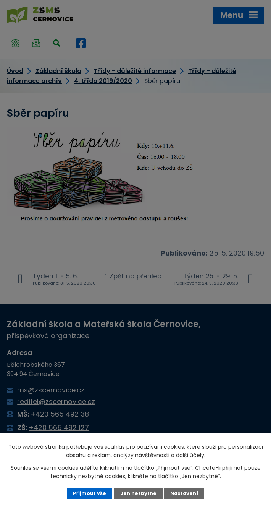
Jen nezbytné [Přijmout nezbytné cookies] (138, 493)
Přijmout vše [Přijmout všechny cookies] (89, 493)
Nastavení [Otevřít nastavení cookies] (184, 493)
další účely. (190, 455)
